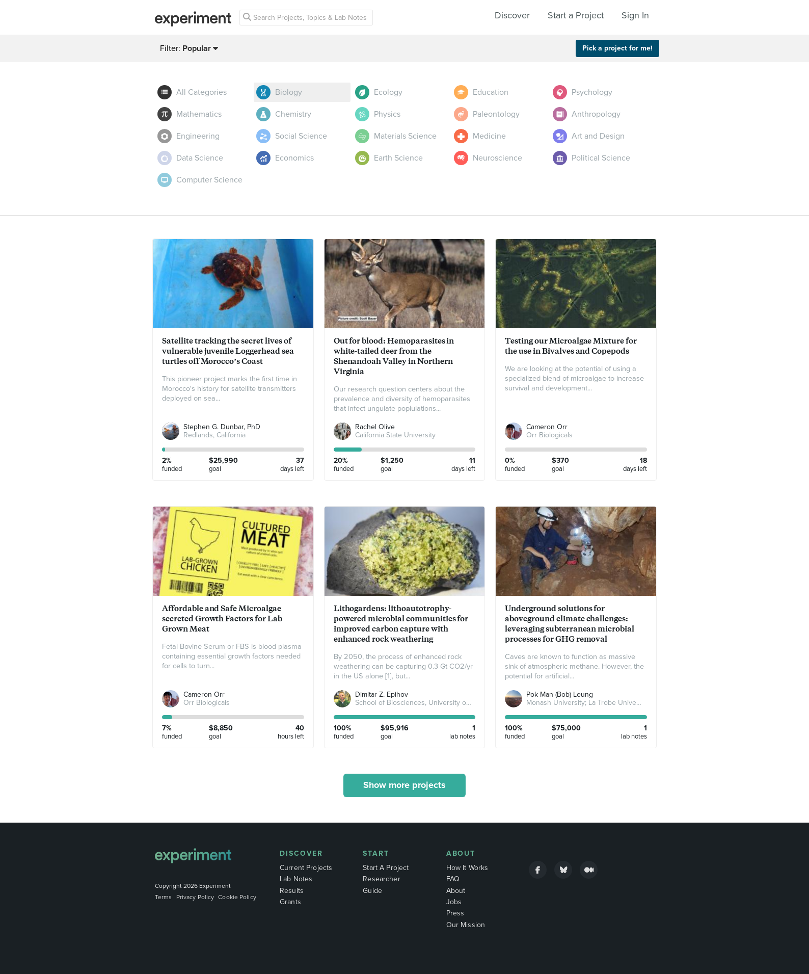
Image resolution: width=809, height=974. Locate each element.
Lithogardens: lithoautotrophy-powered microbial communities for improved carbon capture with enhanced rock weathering (401, 623)
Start (376, 853)
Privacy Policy (195, 897)
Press (455, 913)
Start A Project (386, 867)
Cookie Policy (237, 897)
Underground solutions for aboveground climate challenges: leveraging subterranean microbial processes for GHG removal (569, 623)
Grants (290, 902)
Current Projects (306, 867)
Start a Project (576, 15)
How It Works (467, 867)
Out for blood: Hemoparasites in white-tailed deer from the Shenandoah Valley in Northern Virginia (394, 356)
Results (292, 890)
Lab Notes (296, 879)
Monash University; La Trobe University (588, 702)
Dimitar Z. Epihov (381, 694)
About (461, 853)
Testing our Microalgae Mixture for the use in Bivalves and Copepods (571, 346)
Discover (512, 15)
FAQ (453, 879)
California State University (395, 435)
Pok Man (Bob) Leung (559, 694)
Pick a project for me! (617, 48)
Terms (163, 897)
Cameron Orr (547, 427)
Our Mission (466, 924)
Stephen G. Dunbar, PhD (221, 427)
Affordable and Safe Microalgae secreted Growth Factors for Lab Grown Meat (222, 618)
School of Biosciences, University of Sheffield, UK (432, 702)
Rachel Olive (375, 427)
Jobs (454, 902)
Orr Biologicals (549, 435)
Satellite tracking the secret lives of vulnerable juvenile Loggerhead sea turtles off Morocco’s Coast (228, 351)
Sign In (635, 15)
